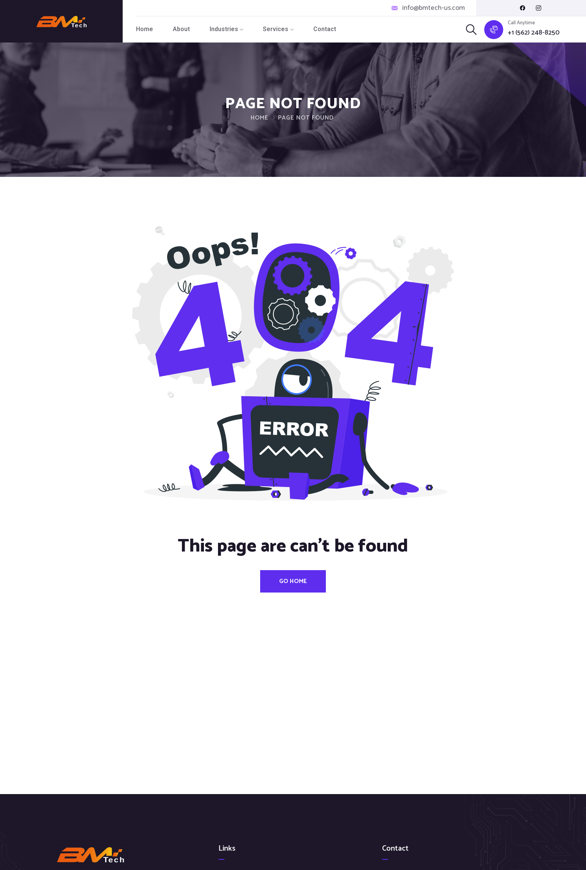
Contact (324, 29)
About (181, 29)
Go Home (293, 581)
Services (275, 29)
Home (144, 29)
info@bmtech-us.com (433, 8)
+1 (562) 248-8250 (533, 33)
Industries (224, 29)
